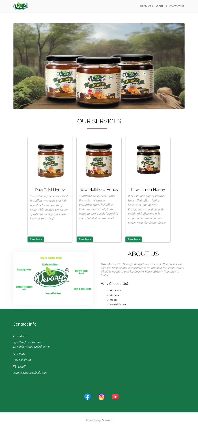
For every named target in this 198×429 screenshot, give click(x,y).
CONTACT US (176, 6)
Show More (36, 239)
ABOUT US (161, 6)
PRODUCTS (146, 6)
